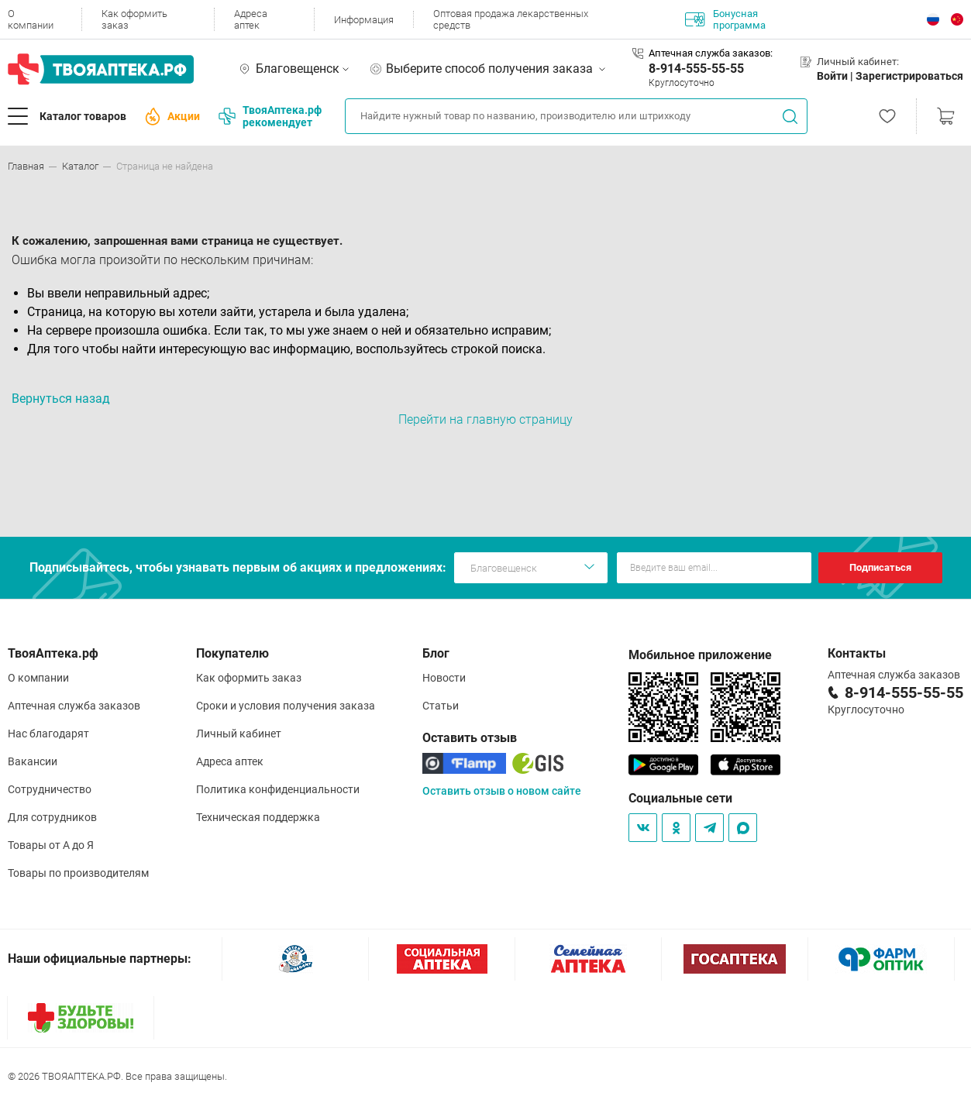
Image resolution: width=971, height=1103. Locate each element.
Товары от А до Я (51, 845)
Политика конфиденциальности (278, 789)
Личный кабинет (238, 733)
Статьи (440, 705)
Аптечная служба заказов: (711, 53)
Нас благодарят (48, 733)
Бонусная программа (725, 19)
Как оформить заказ (134, 19)
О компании (30, 19)
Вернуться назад (61, 398)
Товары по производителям (78, 873)
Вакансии (32, 761)
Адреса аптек (250, 19)
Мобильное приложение (700, 655)
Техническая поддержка (258, 817)
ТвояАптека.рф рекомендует (270, 116)
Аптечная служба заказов (74, 705)
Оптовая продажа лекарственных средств (510, 19)
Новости (444, 678)
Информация (364, 20)
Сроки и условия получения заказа (285, 705)
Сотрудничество (49, 789)
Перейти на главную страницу (485, 419)
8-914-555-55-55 (696, 68)
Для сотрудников (52, 817)
